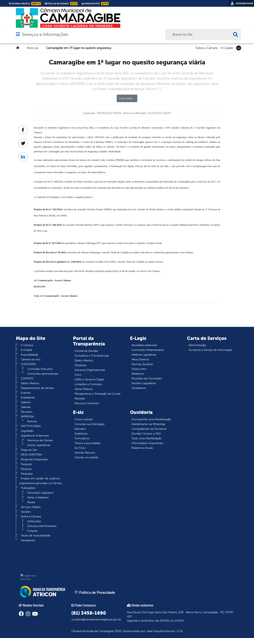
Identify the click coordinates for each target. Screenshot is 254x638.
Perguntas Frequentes (34, 459)
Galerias (26, 402)
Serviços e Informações (45, 34)
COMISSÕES (28, 364)
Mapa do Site (29, 449)
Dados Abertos (30, 383)
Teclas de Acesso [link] (61, 3)
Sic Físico (80, 447)
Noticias (32, 48)
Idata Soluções (156, 631)
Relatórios (138, 373)
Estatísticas (81, 433)
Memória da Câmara (40, 440)
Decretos (80, 428)
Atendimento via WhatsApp (148, 424)
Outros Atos (139, 368)
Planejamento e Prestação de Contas (97, 393)
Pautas (31, 502)
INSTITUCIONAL (31, 426)
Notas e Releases (38, 497)
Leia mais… (127, 98)
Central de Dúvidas (86, 350)
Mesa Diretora (140, 359)
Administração (197, 345)
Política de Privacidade (94, 592)
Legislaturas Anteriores (35, 435)
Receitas (80, 398)
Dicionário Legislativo (40, 492)
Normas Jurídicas (142, 364)
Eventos (26, 392)
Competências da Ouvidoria (149, 428)
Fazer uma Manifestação (147, 438)
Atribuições (34, 521)
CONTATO (27, 378)
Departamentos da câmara (37, 388)
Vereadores (28, 540)
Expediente (28, 397)
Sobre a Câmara (206, 47)
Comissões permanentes (42, 373)
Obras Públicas (84, 389)
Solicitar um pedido (87, 457)
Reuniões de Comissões (147, 378)
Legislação (27, 430)
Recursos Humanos (87, 403)
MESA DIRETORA (31, 454)
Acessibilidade (29, 354)
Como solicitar (84, 419)
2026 (117, 631)
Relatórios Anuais (142, 447)
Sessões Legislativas (144, 383)
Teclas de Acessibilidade (35, 535)
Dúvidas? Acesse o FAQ (146, 433)
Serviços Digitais (31, 507)
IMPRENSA (27, 416)
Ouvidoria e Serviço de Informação (210, 349)
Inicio (78, 374)
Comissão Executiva (39, 368)
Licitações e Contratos (88, 384)
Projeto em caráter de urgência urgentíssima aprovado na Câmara (40, 481)
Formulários (82, 438)
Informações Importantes (147, 443)
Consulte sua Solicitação (90, 424)
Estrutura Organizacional (90, 369)
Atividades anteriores (144, 345)
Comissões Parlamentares (148, 349)
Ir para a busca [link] (25, 3)
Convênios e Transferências (92, 355)
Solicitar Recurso (85, 452)
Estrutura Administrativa (41, 526)
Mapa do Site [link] (95, 3)
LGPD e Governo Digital (89, 379)
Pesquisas (27, 473)
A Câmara (27, 345)
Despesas (80, 365)
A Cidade (226, 47)
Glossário (26, 411)
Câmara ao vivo (30, 359)
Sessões (26, 511)
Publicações (28, 487)
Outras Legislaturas (38, 445)
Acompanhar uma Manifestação (151, 419)
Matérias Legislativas (144, 354)
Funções (32, 530)
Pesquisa (26, 464)
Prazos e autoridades (88, 443)
